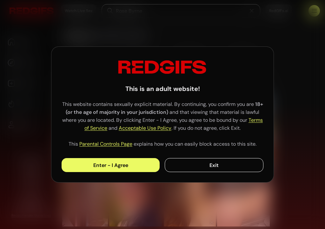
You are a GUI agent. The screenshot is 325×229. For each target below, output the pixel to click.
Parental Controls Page (105, 144)
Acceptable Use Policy (145, 128)
